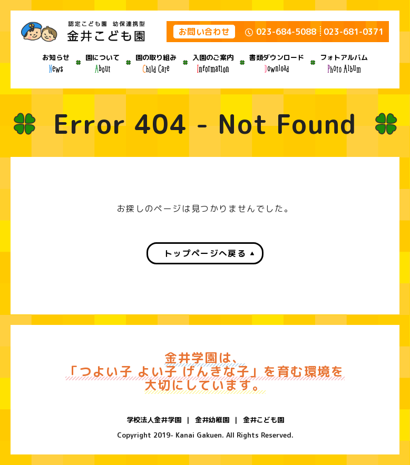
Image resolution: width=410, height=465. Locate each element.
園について (102, 63)
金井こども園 (263, 419)
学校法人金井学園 (153, 419)
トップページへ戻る (205, 253)
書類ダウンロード (276, 63)
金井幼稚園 (212, 419)
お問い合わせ (204, 31)
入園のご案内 (212, 63)
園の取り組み (156, 63)
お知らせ (56, 63)
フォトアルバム (344, 63)
